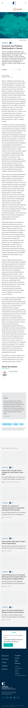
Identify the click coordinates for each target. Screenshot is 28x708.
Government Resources (20, 675)
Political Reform (7, 424)
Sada (12, 42)
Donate (4, 669)
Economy (15, 424)
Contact (17, 666)
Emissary (5, 659)
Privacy (16, 671)
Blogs (16, 661)
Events (17, 658)
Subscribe (8, 644)
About (4, 662)
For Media (17, 673)
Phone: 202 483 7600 (6, 694)
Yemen (21, 424)
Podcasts (17, 663)
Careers (17, 670)
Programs (18, 655)
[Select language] (5, 70)
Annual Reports (18, 668)
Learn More (7, 416)
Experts (5, 666)
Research (5, 655)
